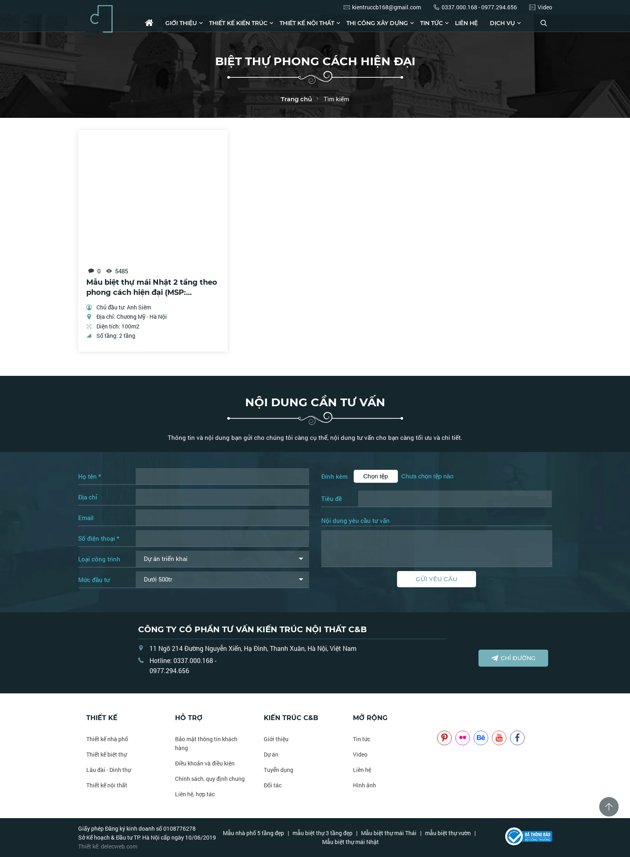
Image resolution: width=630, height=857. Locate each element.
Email (86, 518)
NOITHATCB (449, 718)
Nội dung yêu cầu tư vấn (355, 520)
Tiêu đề (331, 499)
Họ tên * (89, 476)
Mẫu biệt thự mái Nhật (350, 842)
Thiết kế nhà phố (107, 739)
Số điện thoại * (98, 538)
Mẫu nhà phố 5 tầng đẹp (253, 833)
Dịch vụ (502, 23)
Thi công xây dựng (377, 23)
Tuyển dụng (278, 770)
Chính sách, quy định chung (210, 778)
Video (360, 754)
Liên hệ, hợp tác (195, 794)
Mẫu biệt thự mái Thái (388, 833)
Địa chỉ (87, 497)
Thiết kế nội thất (307, 23)
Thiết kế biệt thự (106, 754)
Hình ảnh (364, 785)
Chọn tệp (375, 476)
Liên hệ (466, 23)
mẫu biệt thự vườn (448, 833)
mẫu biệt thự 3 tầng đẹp (322, 833)
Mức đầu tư (94, 580)
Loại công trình (99, 559)
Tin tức (431, 23)
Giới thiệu (181, 23)
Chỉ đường (513, 658)
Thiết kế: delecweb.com (107, 846)
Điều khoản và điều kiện (205, 763)
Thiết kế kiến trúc (238, 23)
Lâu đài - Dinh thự (108, 770)
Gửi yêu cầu (436, 579)
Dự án (271, 754)
